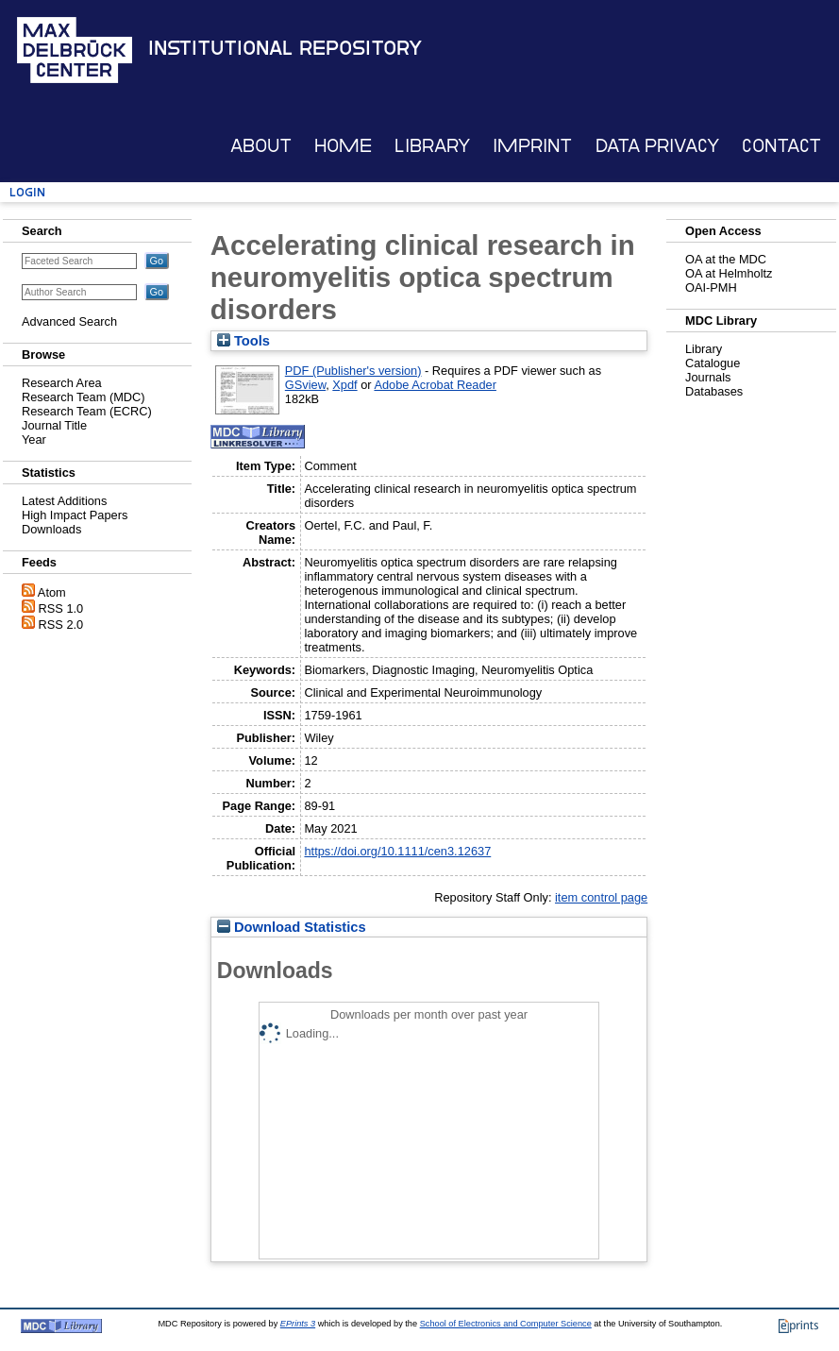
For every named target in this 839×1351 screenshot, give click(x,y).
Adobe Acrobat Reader (434, 385)
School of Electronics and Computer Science (506, 1323)
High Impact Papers (74, 515)
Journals (707, 377)
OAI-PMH (711, 287)
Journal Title (54, 425)
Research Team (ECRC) (87, 411)
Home (343, 146)
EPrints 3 (297, 1323)
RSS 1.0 (61, 608)
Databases (714, 391)
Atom (52, 592)
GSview (305, 385)
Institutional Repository (285, 48)
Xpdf (344, 385)
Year (34, 439)
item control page (601, 897)
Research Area (62, 383)
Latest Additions (64, 501)
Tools (243, 340)
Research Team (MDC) (83, 397)
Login (27, 192)
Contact (781, 146)
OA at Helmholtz (728, 273)
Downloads (51, 529)
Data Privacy (657, 146)
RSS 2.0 (61, 624)
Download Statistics (291, 927)
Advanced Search (69, 321)
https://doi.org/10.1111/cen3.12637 (397, 851)
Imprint (532, 146)
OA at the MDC (725, 259)
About (261, 146)
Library (432, 146)
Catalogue (712, 363)
